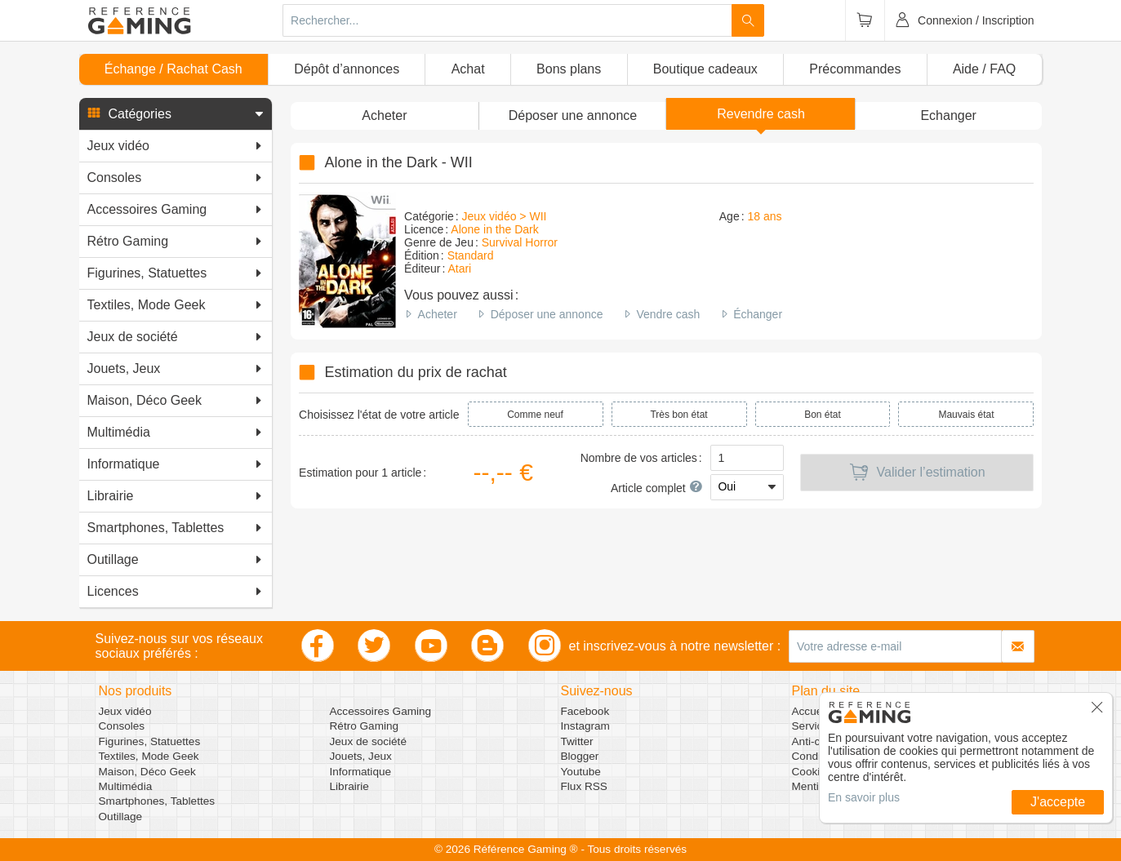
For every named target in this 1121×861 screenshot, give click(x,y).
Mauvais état (966, 414)
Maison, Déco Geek (147, 772)
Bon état (822, 414)
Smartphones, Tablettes (157, 801)
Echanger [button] (948, 115)
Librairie (349, 786)
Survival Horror (520, 242)
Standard (470, 255)
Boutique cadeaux (705, 69)
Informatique (361, 772)
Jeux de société (368, 741)
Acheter (437, 314)
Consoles (122, 726)
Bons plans (568, 69)
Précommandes (855, 69)
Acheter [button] (384, 115)
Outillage (121, 816)
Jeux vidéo (125, 711)
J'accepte (1057, 802)
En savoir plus (864, 797)
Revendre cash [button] (761, 114)
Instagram (585, 726)
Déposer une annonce (547, 314)
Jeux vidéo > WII (504, 216)
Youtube (581, 772)
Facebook (585, 711)
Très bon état (678, 414)
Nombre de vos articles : (641, 457)
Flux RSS (584, 786)
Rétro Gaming (364, 726)
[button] (175, 114)
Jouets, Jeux (361, 756)
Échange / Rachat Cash (173, 69)
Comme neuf (535, 414)
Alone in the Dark (494, 229)
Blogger (580, 756)
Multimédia (126, 786)
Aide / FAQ (984, 69)
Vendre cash (668, 314)
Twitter (577, 741)
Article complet (656, 488)
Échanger (757, 314)
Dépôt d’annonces (346, 69)
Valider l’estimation (917, 472)
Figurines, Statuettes (150, 741)
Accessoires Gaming (381, 711)
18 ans (764, 216)
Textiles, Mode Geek (149, 756)
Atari (459, 268)
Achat (468, 69)
